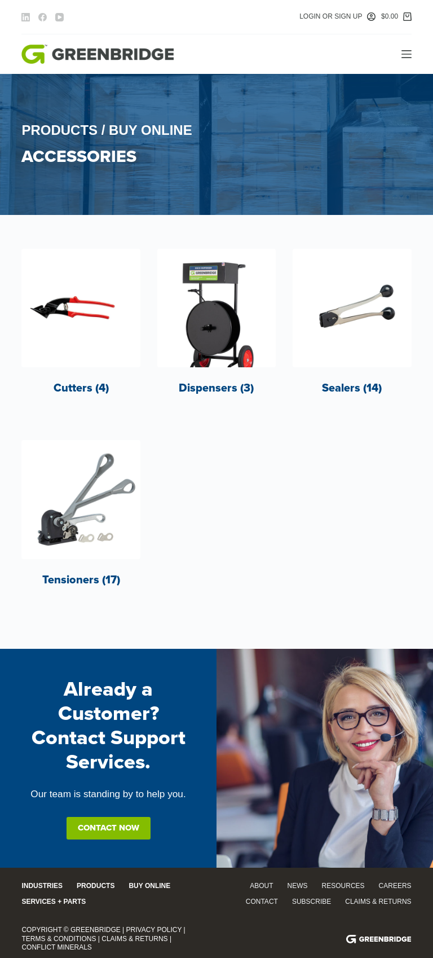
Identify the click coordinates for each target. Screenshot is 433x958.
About (261, 886)
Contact (262, 902)
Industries (42, 886)
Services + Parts (53, 902)
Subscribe (311, 902)
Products (95, 886)
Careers (395, 886)
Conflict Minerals (56, 947)
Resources (343, 886)
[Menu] (406, 54)
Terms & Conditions (58, 939)
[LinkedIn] (25, 17)
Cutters (81, 388)
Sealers (352, 388)
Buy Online (149, 886)
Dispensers (216, 388)
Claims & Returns (378, 902)
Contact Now (108, 828)
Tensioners (81, 580)
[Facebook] (42, 17)
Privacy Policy (154, 930)
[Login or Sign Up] (337, 17)
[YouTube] (59, 17)
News (298, 886)
